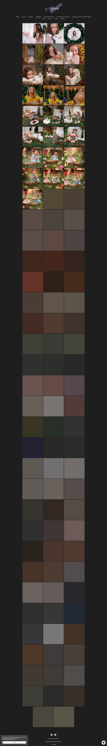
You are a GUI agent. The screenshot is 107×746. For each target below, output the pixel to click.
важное (44, 18)
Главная (17, 16)
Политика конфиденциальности (8, 739)
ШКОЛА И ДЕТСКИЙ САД (49, 16)
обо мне (24, 16)
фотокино (30, 16)
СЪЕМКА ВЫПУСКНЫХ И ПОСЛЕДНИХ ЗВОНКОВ (81, 16)
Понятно (14, 742)
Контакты (62, 18)
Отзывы (56, 18)
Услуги (50, 18)
